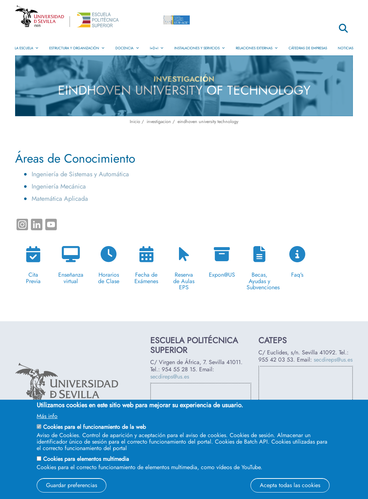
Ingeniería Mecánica (59, 186)
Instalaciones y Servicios (199, 48)
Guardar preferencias (71, 485)
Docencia (127, 48)
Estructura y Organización (77, 48)
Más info (47, 416)
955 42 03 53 (275, 359)
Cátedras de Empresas (308, 48)
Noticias (345, 48)
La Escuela (26, 48)
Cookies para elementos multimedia (86, 459)
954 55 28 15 (179, 369)
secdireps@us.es (169, 376)
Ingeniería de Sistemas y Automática (80, 174)
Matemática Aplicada (60, 198)
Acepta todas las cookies (290, 485)
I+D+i (157, 48)
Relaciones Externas (257, 48)
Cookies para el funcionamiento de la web (94, 427)
